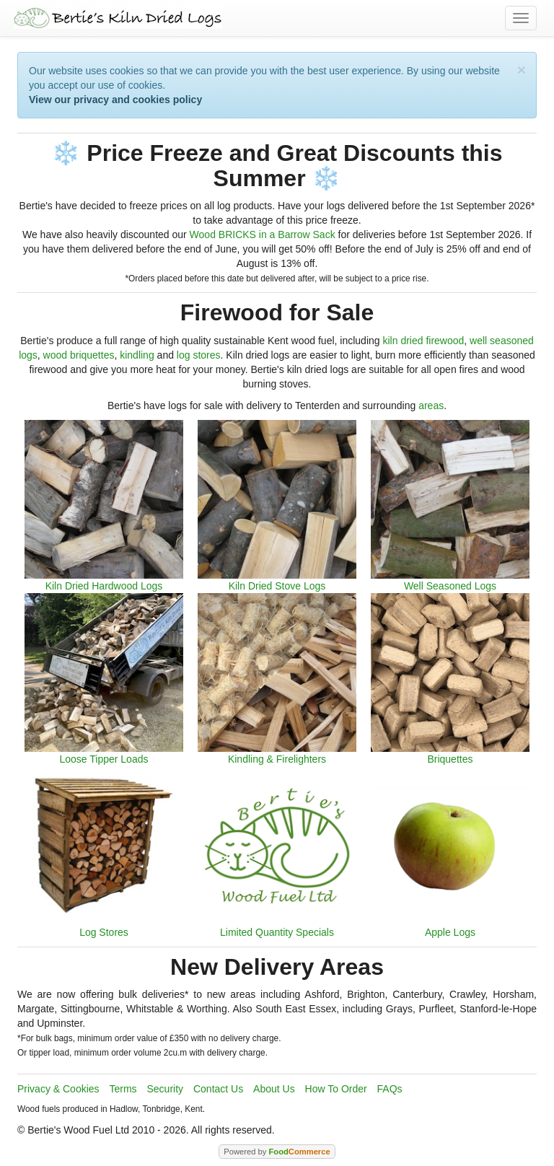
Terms (122, 1089)
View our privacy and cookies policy (115, 99)
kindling (137, 355)
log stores (199, 355)
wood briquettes (79, 355)
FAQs (390, 1089)
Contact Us (218, 1089)
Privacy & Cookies (58, 1089)
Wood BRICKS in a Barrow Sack (262, 234)
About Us (274, 1089)
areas (431, 405)
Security (165, 1089)
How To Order (336, 1089)
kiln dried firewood (423, 340)
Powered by (277, 1151)
